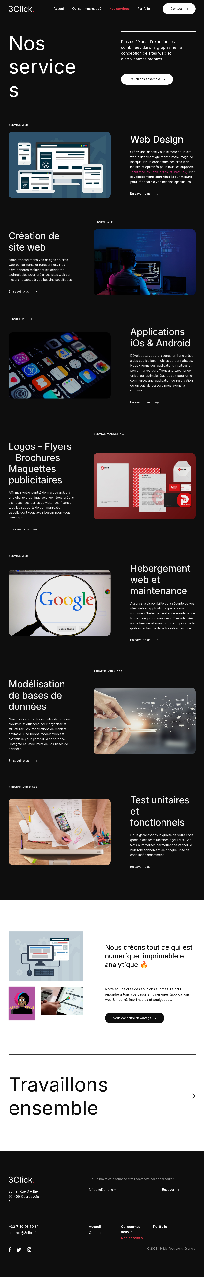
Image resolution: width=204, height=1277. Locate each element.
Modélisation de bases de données (37, 695)
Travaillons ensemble (147, 79)
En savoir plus (144, 193)
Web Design (156, 139)
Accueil (95, 1227)
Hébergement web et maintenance (160, 579)
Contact (179, 8)
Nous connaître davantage (134, 1018)
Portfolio (160, 1227)
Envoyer (170, 1190)
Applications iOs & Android (160, 337)
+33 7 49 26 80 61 (23, 1227)
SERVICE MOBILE (21, 319)
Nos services (132, 1238)
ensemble (58, 1096)
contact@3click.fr (23, 1233)
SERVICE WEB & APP (108, 671)
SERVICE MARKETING (109, 434)
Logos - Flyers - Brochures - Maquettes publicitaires (40, 463)
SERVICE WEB (18, 125)
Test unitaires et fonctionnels (159, 811)
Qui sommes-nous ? (131, 1229)
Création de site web (34, 241)
